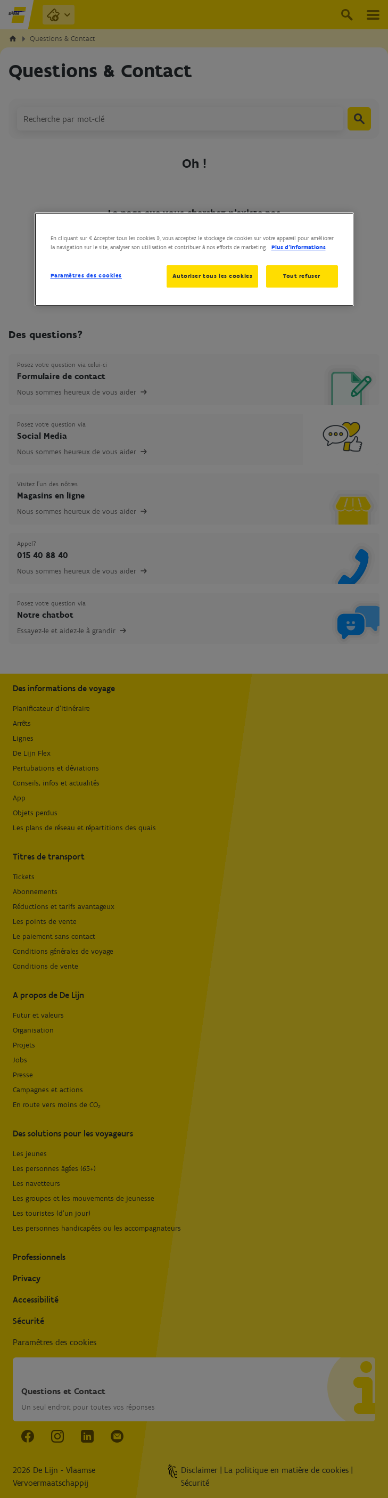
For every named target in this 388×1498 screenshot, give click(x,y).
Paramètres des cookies (86, 275)
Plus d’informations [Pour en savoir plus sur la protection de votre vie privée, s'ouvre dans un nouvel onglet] (298, 247)
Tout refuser (301, 276)
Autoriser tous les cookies (212, 276)
